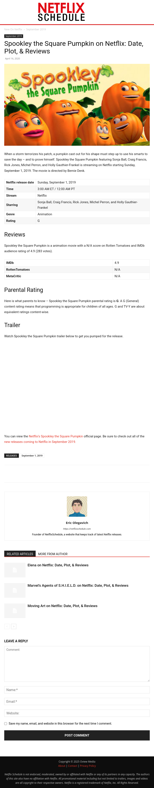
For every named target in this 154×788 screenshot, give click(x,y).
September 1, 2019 (32, 455)
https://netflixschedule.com (77, 529)
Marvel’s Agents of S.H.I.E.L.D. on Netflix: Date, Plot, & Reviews (78, 585)
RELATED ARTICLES (20, 554)
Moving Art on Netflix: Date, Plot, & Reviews (63, 606)
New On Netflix (13, 29)
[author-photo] (77, 516)
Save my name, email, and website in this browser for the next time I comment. (60, 723)
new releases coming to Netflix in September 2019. (40, 442)
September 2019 (36, 29)
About (61, 766)
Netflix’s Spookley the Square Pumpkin (56, 436)
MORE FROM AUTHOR (52, 554)
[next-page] (13, 626)
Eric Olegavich (77, 523)
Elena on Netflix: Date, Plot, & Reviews (58, 565)
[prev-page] (7, 626)
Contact (72, 766)
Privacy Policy (88, 766)
